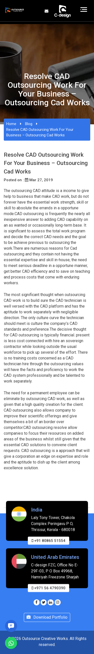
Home (11, 124)
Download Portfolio (47, 617)
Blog (28, 124)
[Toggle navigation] (83, 9)
